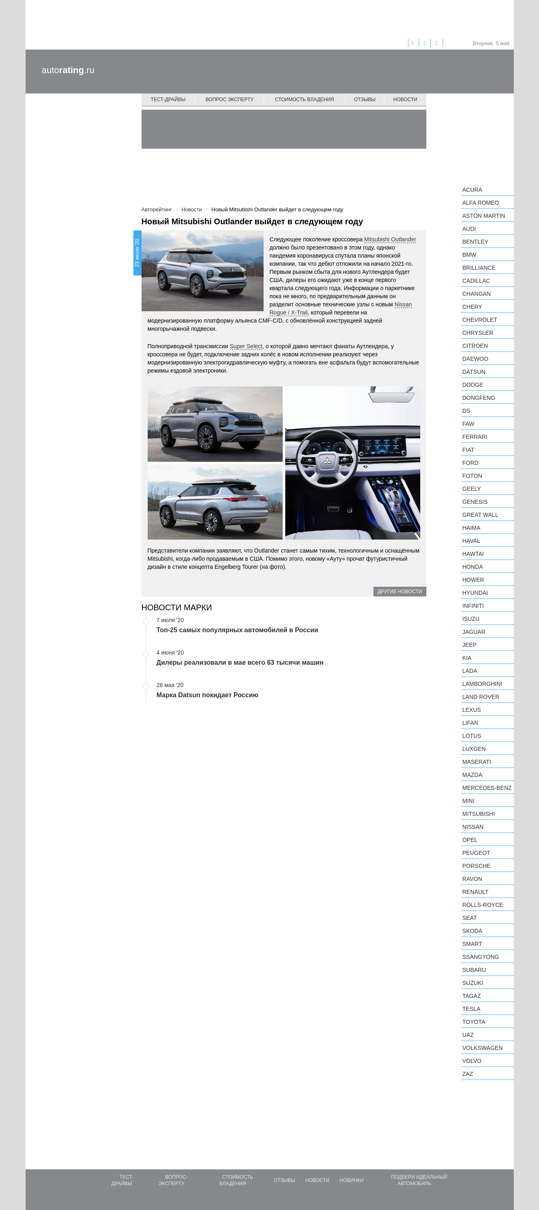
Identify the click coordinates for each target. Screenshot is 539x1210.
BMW (469, 255)
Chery (472, 307)
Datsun (474, 372)
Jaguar (474, 632)
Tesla (471, 1009)
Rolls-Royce (483, 905)
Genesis (475, 502)
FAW (469, 424)
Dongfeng (479, 398)
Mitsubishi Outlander (390, 239)
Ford (471, 463)
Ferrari (475, 437)
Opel (470, 840)
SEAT (470, 918)
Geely (472, 489)
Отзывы (364, 99)
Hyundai (475, 593)
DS (466, 411)
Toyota (474, 1022)
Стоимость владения (304, 99)
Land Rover (481, 697)
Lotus (472, 736)
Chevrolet (480, 320)
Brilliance (479, 268)
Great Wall (480, 515)
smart (472, 944)
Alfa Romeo (481, 202)
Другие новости (400, 591)
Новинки (352, 1180)
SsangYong (481, 957)
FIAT (468, 450)
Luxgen (474, 749)
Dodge (473, 385)
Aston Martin (484, 216)
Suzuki (473, 983)
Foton (472, 476)
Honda (473, 567)
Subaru (474, 970)
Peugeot (476, 853)
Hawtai (473, 554)
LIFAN (470, 723)
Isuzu (471, 619)
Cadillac (476, 281)
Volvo (472, 1061)
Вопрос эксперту (229, 99)
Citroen (475, 346)
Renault (476, 892)
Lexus (472, 710)
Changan (477, 294)
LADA (470, 671)
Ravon (472, 879)
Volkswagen (483, 1048)
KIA (467, 658)
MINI (469, 801)
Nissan (473, 827)
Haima (471, 528)
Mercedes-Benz (487, 788)
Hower (473, 580)
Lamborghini (482, 684)
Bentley (476, 242)
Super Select (246, 346)
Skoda (472, 931)
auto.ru (68, 70)
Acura (472, 189)
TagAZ (472, 996)
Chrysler (478, 333)
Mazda (472, 775)
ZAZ (468, 1074)
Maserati (477, 762)
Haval (471, 541)
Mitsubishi (479, 814)
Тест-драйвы (168, 99)
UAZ (468, 1035)
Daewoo (476, 359)
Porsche (477, 866)
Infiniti (473, 606)
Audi (469, 229)
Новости (405, 99)
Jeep (470, 645)
